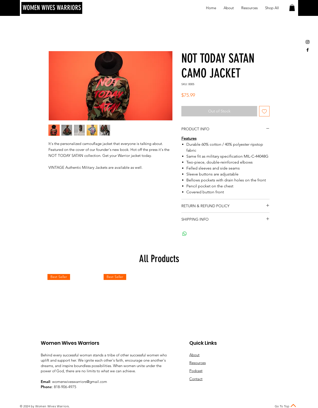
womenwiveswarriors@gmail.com (79, 381)
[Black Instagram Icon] (307, 41)
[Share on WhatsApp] (185, 234)
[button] (292, 7)
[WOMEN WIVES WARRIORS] (51, 8)
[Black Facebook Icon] (307, 49)
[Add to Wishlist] (264, 111)
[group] (159, 301)
